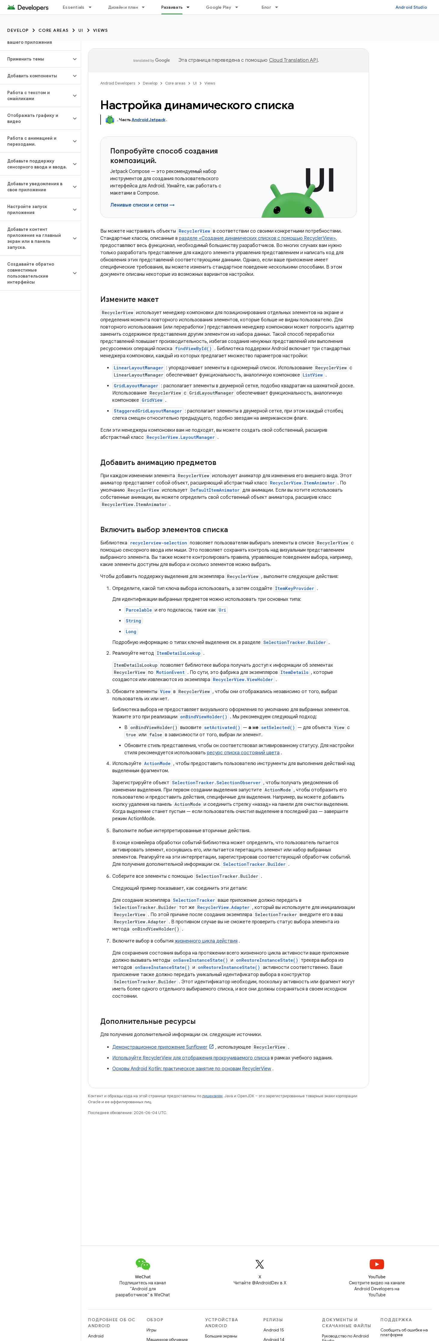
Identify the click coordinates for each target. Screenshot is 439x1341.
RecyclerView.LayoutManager (181, 437)
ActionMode (157, 763)
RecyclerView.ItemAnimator (302, 483)
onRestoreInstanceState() (267, 960)
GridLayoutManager (136, 386)
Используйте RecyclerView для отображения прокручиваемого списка (191, 1058)
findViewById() (193, 348)
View (165, 691)
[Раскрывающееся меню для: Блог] (279, 7)
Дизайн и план (123, 7)
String (133, 621)
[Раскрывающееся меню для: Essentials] (93, 7)
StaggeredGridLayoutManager (148, 411)
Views (100, 30)
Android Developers (117, 83)
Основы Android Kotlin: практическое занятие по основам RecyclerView (191, 1069)
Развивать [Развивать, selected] (172, 7)
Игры (151, 1330)
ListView (313, 375)
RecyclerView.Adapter (223, 907)
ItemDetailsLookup (179, 653)
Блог (266, 7)
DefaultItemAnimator (215, 490)
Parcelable (139, 610)
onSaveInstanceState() (200, 960)
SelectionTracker (194, 900)
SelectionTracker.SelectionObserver (216, 782)
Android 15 (273, 1330)
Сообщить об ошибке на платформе (404, 1332)
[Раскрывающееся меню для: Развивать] (191, 7)
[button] (35, 59)
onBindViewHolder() (203, 717)
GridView (152, 400)
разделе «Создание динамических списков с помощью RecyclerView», (258, 238)
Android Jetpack (148, 119)
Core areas (53, 30)
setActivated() (222, 727)
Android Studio (411, 7)
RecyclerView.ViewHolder (243, 679)
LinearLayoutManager (138, 368)
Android (96, 1336)
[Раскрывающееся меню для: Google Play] (239, 7)
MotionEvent (170, 672)
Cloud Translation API (293, 60)
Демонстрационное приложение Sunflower (159, 1047)
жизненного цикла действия (206, 941)
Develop (18, 30)
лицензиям (212, 1095)
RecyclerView (194, 231)
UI (80, 30)
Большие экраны (221, 1336)
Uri (222, 610)
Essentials (74, 7)
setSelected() (278, 727)
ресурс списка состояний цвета (243, 753)
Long (131, 631)
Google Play (218, 7)
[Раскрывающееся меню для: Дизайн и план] (146, 7)
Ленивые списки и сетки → (142, 205)
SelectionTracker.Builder (294, 642)
